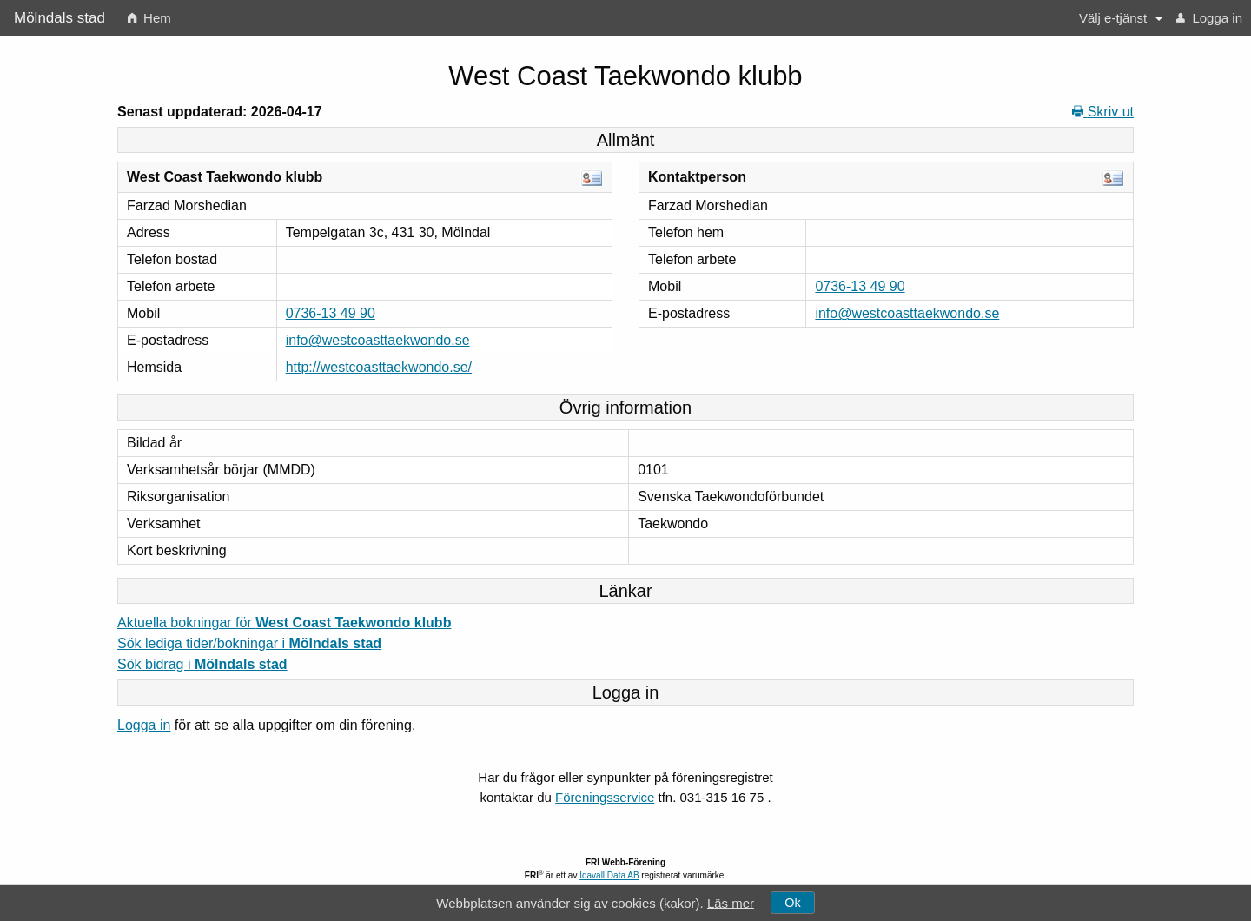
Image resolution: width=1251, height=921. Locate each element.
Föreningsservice (604, 797)
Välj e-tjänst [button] (1113, 17)
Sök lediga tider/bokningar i (249, 643)
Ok (792, 903)
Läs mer (730, 902)
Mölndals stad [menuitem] (59, 18)
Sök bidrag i (202, 664)
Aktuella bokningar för (284, 622)
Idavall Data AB (609, 875)
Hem (149, 17)
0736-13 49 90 (330, 313)
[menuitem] (149, 18)
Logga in (1209, 17)
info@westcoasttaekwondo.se (378, 340)
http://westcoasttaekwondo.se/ (379, 367)
